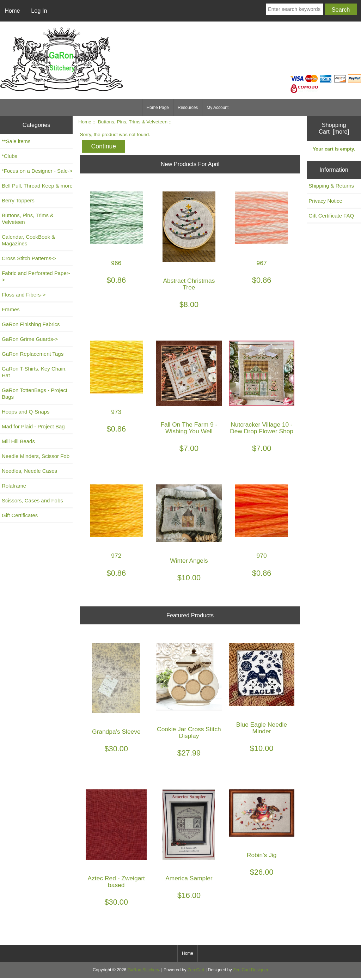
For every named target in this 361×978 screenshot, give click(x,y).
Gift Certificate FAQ (331, 216)
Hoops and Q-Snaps (26, 412)
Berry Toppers (18, 200)
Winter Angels (189, 560)
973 (116, 412)
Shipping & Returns (331, 186)
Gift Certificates (20, 515)
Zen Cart (196, 969)
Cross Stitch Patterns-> (29, 258)
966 (116, 263)
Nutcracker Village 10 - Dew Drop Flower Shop (261, 428)
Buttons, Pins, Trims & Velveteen (132, 121)
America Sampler (188, 878)
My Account (217, 107)
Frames (11, 309)
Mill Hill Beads (18, 441)
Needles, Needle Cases (29, 471)
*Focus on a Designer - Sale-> (37, 171)
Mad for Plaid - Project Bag (33, 426)
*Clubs (9, 156)
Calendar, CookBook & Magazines (28, 240)
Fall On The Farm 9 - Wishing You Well (188, 428)
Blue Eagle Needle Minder (261, 728)
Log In (39, 10)
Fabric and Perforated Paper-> (36, 276)
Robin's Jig (262, 855)
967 (262, 263)
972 (116, 555)
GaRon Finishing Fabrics (31, 324)
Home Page (158, 107)
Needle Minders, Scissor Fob (35, 456)
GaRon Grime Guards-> (30, 339)
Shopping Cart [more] (334, 128)
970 (262, 555)
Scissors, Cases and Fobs (32, 500)
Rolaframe (14, 486)
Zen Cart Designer (250, 969)
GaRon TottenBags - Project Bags (34, 393)
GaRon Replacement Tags (32, 354)
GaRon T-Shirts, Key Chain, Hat (34, 372)
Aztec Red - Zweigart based (116, 881)
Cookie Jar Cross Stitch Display (189, 732)
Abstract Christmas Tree (189, 284)
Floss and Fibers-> (23, 295)
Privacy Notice (325, 201)
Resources (188, 107)
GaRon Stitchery (143, 969)
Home (12, 10)
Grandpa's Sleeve (116, 731)
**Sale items (16, 141)
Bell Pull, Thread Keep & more (37, 186)
